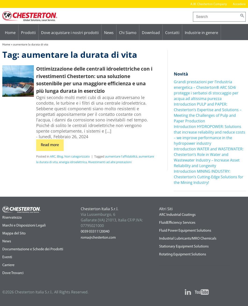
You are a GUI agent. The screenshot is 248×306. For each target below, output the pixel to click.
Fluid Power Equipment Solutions (185, 231)
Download (151, 32)
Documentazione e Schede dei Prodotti (32, 249)
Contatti (172, 32)
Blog (60, 156)
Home (10, 32)
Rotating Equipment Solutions (182, 254)
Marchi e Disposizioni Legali (24, 225)
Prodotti (28, 32)
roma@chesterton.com (98, 238)
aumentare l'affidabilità (121, 156)
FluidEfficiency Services (177, 223)
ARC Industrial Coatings (177, 215)
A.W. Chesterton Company (208, 4)
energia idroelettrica (73, 162)
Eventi (7, 257)
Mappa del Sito (14, 233)
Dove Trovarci (13, 273)
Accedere (239, 4)
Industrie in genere (201, 32)
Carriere (8, 265)
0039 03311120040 (95, 232)
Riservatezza (12, 218)
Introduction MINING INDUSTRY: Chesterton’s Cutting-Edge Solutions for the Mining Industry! (208, 177)
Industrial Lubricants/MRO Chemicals (187, 239)
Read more (50, 145)
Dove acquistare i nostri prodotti (70, 32)
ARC (53, 156)
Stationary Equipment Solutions (184, 246)
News (109, 32)
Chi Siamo (127, 32)
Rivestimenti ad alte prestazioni (110, 162)
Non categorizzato (77, 156)
